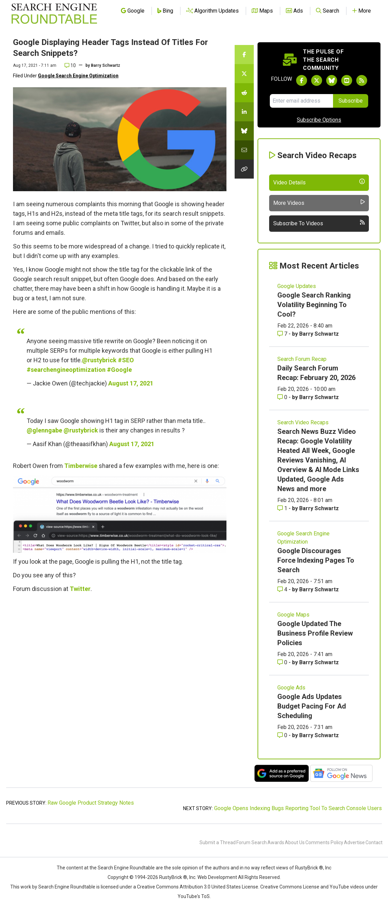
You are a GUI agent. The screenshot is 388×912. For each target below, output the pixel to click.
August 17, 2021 (130, 383)
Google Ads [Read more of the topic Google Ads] (291, 687)
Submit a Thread (217, 842)
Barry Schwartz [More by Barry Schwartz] (319, 334)
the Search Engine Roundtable (122, 867)
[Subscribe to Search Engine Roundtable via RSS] (361, 80)
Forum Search (251, 842)
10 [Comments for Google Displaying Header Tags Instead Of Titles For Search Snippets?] (70, 65)
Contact (374, 842)
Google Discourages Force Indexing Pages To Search (315, 560)
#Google (119, 369)
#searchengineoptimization (66, 369)
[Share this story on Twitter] (244, 73)
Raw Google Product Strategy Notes (90, 803)
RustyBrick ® (173, 877)
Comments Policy (324, 842)
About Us (295, 842)
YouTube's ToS (194, 896)
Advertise (354, 842)
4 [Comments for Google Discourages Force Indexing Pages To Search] (283, 589)
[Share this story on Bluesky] (244, 130)
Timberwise (80, 465)
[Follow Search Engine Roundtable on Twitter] (316, 80)
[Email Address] (301, 101)
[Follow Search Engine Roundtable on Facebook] (301, 80)
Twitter (80, 588)
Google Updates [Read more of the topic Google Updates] (296, 286)
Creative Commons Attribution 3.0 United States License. (198, 887)
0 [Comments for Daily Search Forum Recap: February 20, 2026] (283, 397)
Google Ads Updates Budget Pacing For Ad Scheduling (311, 706)
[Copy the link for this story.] (244, 169)
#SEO (126, 360)
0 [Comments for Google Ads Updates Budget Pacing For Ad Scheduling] (283, 735)
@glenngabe (44, 430)
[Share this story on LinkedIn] (244, 111)
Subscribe (350, 100)
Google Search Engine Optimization (78, 75)
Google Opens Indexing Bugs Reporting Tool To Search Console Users (298, 808)
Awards (275, 842)
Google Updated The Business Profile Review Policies (315, 633)
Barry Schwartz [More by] (105, 65)
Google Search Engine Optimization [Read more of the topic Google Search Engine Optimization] (303, 537)
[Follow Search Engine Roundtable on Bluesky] (331, 80)
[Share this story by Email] (244, 149)
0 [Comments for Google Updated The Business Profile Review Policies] (283, 662)
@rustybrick (99, 360)
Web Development (217, 877)
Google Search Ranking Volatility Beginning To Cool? (314, 304)
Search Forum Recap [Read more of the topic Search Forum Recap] (302, 359)
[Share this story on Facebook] (244, 54)
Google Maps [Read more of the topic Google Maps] (293, 614)
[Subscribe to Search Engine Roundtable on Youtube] (346, 80)
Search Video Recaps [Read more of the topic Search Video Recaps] (303, 422)
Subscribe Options (319, 120)
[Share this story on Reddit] (244, 92)
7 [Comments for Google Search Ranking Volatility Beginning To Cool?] (283, 334)
